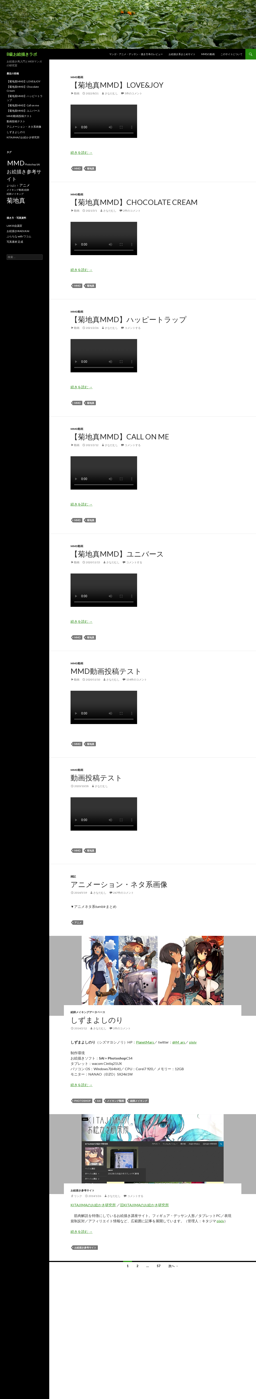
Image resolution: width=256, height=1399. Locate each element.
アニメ (78, 922)
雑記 (73, 876)
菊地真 (90, 168)
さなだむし (111, 93)
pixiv (193, 1042)
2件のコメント (132, 210)
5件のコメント (133, 93)
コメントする (133, 327)
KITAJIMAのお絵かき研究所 (93, 1205)
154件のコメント (136, 679)
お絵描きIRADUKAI (18, 231)
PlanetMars (145, 1042)
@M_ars (178, 1042)
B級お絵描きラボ (22, 54)
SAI (99, 1100)
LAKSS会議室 (14, 225)
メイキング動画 (115, 1100)
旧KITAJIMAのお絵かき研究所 (144, 1205)
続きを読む (82, 152)
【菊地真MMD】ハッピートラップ (129, 319)
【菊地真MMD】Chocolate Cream (134, 202)
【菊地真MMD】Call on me (120, 436)
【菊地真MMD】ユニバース (117, 553)
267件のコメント (123, 892)
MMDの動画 (208, 54)
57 (158, 1266)
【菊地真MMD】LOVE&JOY (117, 84)
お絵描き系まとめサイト (182, 54)
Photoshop (82, 1100)
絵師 (26, 189)
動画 (76, 93)
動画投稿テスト (96, 777)
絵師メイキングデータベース (88, 1012)
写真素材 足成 (15, 241)
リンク (78, 1196)
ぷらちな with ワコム (19, 236)
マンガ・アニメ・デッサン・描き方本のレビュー (136, 54)
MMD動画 (77, 77)
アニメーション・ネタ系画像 (119, 884)
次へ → (173, 1266)
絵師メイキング (138, 1100)
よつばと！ (13, 185)
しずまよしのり (97, 1019)
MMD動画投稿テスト (106, 671)
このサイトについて (231, 54)
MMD (77, 168)
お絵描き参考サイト (83, 1190)
